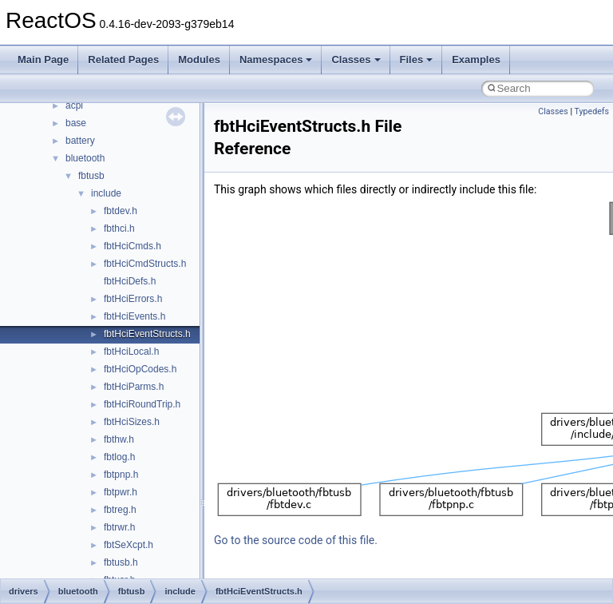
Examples (476, 60)
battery (80, 140)
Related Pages (123, 60)
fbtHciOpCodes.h (140, 369)
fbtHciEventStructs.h (147, 334)
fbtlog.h (119, 457)
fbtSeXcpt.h (128, 544)
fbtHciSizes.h (132, 421)
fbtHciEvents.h (134, 316)
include (106, 193)
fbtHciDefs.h (130, 281)
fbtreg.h (120, 509)
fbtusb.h (121, 562)
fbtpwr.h (120, 492)
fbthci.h (119, 228)
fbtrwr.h (119, 527)
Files (416, 60)
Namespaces (276, 60)
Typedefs (591, 111)
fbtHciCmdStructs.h (145, 263)
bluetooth (85, 158)
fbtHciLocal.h (131, 351)
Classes (355, 60)
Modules (199, 60)
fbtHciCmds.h (132, 246)
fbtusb (91, 175)
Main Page (43, 60)
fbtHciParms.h (134, 386)
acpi (74, 105)
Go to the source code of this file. (296, 540)
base (75, 123)
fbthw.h (119, 439)
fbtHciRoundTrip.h (142, 404)
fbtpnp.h (121, 474)
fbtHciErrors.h (133, 298)
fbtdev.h (120, 211)
